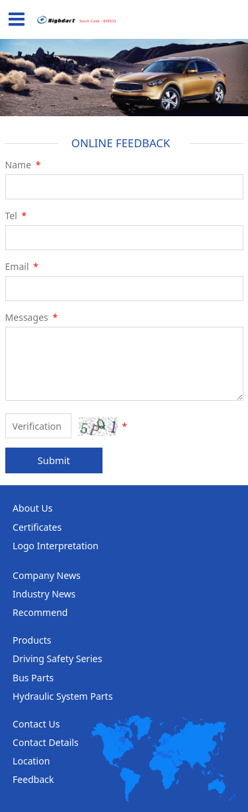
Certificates (37, 527)
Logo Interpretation (56, 545)
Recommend (40, 612)
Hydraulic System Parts (62, 696)
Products (32, 640)
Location (31, 761)
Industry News (44, 594)
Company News (47, 575)
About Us (33, 508)
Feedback (33, 779)
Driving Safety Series (57, 658)
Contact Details (46, 742)
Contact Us (36, 724)
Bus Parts (33, 677)
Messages (32, 317)
